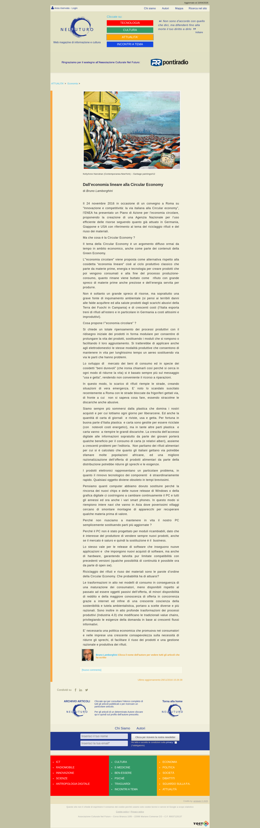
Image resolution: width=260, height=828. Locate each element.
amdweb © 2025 (200, 801)
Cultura (121, 762)
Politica (168, 767)
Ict (58, 762)
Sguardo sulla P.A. (176, 784)
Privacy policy (137, 812)
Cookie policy (122, 812)
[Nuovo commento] (91, 670)
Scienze (61, 778)
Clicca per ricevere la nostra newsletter (155, 737)
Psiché (120, 778)
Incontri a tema (126, 789)
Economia (72, 83)
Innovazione (65, 773)
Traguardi (122, 784)
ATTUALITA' (57, 83)
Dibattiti (168, 778)
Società (168, 773)
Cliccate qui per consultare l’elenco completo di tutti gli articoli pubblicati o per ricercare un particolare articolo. (119, 704)
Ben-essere (123, 773)
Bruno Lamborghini (107, 655)
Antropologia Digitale (73, 784)
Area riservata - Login (67, 8)
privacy (170, 742)
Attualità (169, 789)
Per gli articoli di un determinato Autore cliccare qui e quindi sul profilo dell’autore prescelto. (119, 713)
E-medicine (122, 767)
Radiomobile (65, 767)
